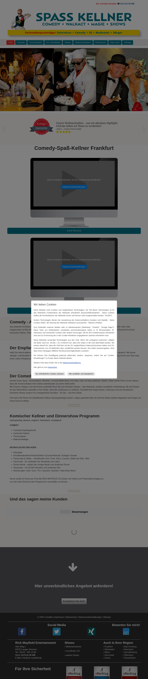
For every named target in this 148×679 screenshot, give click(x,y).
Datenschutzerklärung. (72, 363)
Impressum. (52, 367)
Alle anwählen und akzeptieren (81, 374)
